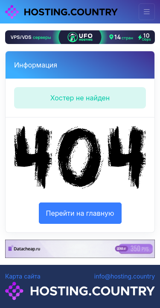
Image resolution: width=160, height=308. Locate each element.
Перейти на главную (80, 213)
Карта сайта (23, 276)
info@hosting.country (124, 276)
